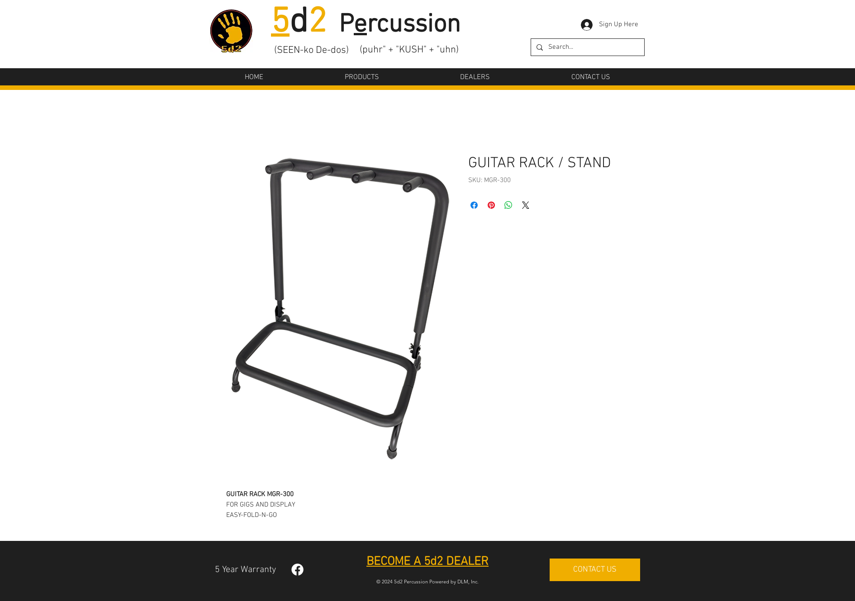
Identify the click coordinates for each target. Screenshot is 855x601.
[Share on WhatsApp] (508, 205)
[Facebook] (297, 570)
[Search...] (586, 47)
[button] (362, 77)
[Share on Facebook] (474, 205)
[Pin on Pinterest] (491, 205)
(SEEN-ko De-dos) (311, 50)
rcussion (414, 25)
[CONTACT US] (595, 570)
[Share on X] (525, 205)
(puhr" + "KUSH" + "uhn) (409, 50)
